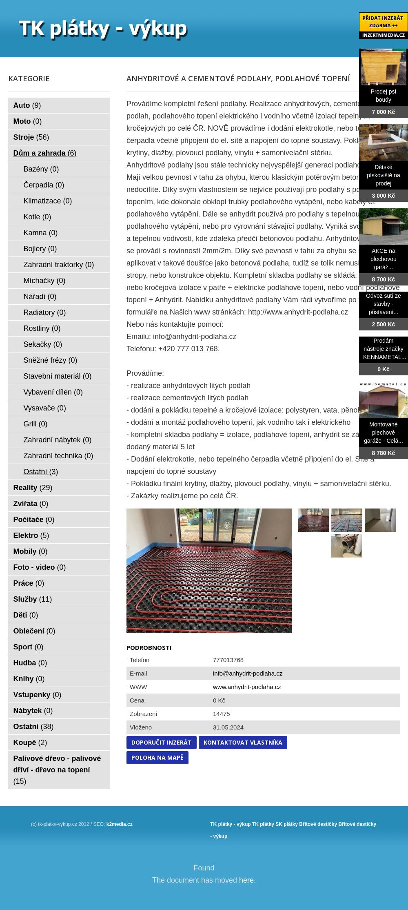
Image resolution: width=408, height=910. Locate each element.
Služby (32, 599)
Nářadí (40, 296)
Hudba (30, 663)
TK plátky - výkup (230, 824)
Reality (33, 488)
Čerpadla (44, 185)
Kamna (41, 233)
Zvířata (31, 504)
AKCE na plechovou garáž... (383, 259)
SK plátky (286, 824)
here (246, 880)
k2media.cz (119, 824)
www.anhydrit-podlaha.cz (247, 686)
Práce (28, 583)
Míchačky (45, 281)
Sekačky (43, 344)
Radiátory (45, 312)
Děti (25, 615)
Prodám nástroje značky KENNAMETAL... (384, 348)
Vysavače (45, 408)
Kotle (37, 217)
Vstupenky (37, 695)
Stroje (31, 137)
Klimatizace (48, 201)
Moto (27, 121)
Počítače (34, 519)
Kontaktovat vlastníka (243, 742)
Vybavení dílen (53, 392)
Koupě (30, 742)
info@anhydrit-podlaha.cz (247, 673)
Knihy (29, 679)
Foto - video (39, 567)
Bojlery (40, 249)
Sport (28, 647)
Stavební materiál (58, 376)
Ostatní (41, 472)
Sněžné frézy (51, 360)
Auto (27, 105)
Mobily (30, 551)
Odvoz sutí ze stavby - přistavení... (383, 303)
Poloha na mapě (157, 757)
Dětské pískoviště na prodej (383, 175)
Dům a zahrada (45, 153)
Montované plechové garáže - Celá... (383, 432)
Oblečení (34, 631)
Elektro (31, 535)
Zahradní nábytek (58, 440)
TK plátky (263, 824)
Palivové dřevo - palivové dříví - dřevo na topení (57, 769)
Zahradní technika (58, 456)
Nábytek (33, 711)
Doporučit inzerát (161, 742)
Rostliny (42, 328)
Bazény (41, 169)
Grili (36, 424)
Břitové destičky (318, 824)
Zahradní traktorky (59, 265)
